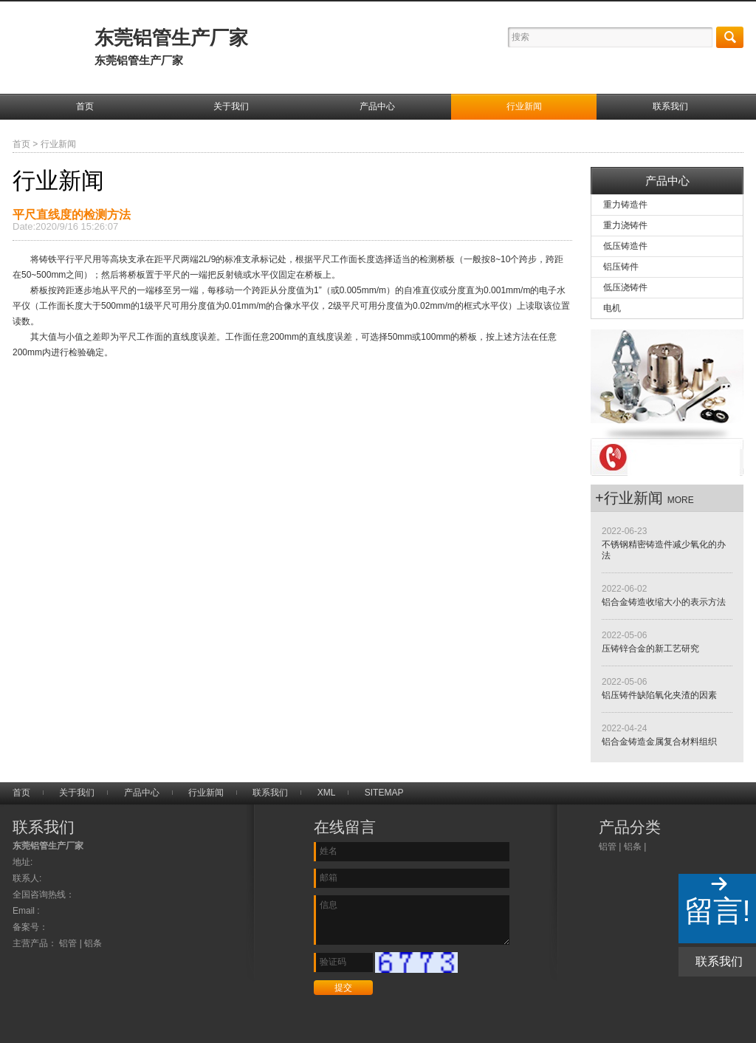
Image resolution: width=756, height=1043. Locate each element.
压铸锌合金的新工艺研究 (650, 648)
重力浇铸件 (625, 225)
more (680, 500)
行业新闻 (524, 106)
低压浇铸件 (625, 287)
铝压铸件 (621, 266)
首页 (85, 106)
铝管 (607, 846)
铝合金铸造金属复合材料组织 (659, 741)
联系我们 (670, 106)
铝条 (633, 846)
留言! (716, 911)
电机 (612, 308)
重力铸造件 (625, 204)
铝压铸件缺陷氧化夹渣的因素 (659, 695)
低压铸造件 (625, 246)
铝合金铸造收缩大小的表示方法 (664, 602)
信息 (411, 920)
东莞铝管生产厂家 (171, 46)
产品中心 (377, 106)
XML (326, 792)
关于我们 (231, 106)
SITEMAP (384, 792)
